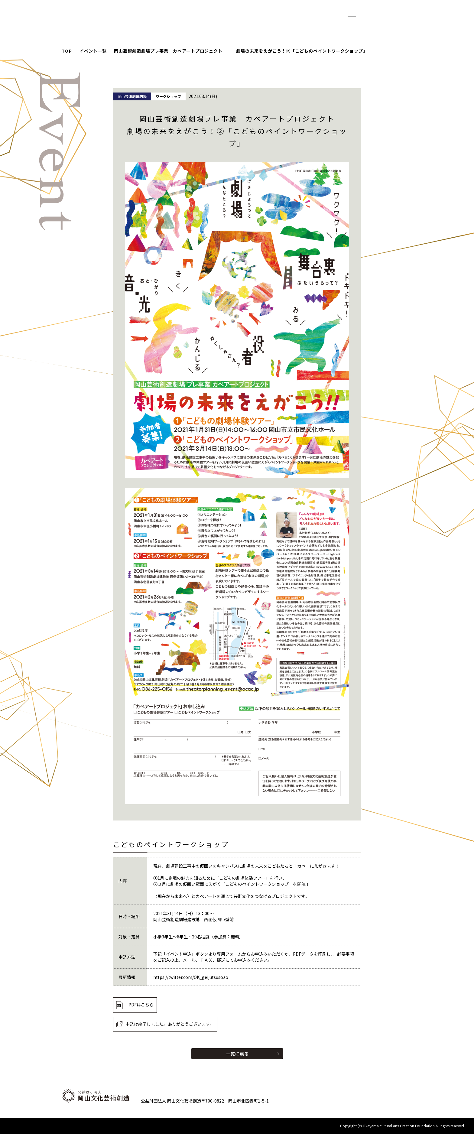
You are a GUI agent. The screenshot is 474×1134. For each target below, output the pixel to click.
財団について (342, 24)
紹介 (312, 24)
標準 (352, 13)
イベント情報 (251, 24)
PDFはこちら (141, 1005)
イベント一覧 (93, 51)
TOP (67, 51)
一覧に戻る (237, 1054)
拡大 (366, 13)
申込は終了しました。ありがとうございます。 (169, 1024)
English (389, 13)
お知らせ (287, 24)
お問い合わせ (382, 24)
